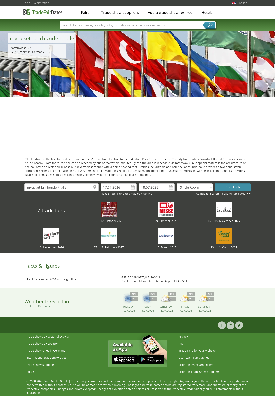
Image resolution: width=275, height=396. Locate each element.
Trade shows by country (42, 343)
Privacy (183, 336)
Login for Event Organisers (196, 364)
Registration (41, 3)
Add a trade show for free (170, 12)
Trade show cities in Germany (45, 350)
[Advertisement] (137, 126)
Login (26, 3)
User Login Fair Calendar (195, 357)
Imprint (183, 343)
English (244, 3)
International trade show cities (46, 357)
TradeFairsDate (42, 12)
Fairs (86, 12)
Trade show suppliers (120, 12)
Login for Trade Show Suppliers (199, 372)
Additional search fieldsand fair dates (220, 193)
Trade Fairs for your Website (197, 350)
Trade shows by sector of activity (47, 336)
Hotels (207, 12)
